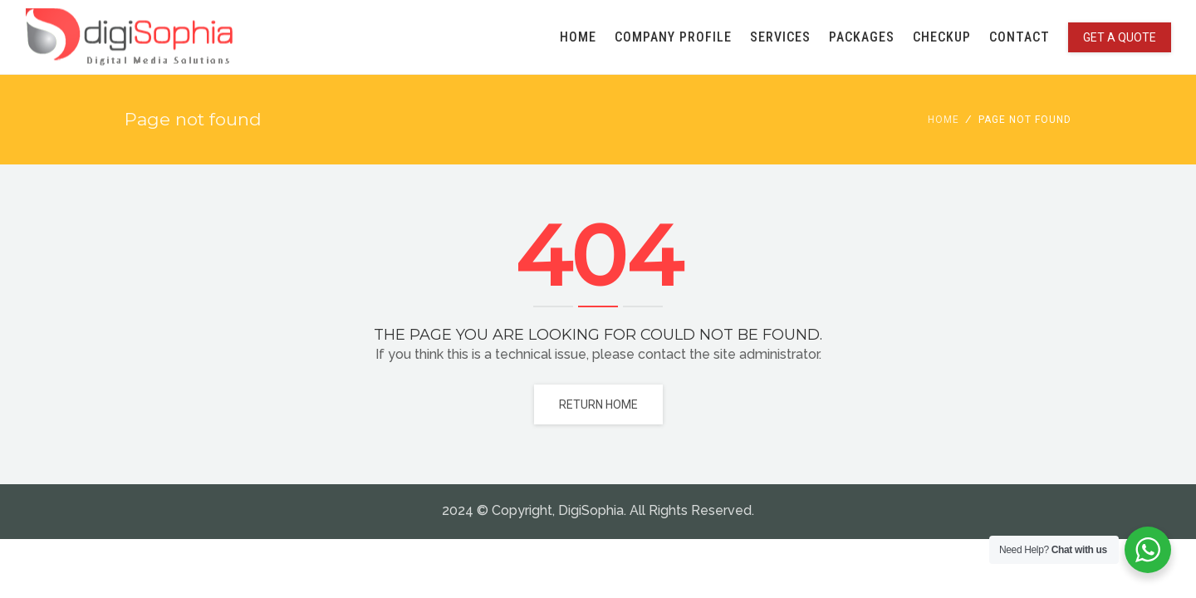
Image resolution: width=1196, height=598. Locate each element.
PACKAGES (862, 37)
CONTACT (1019, 37)
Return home (598, 404)
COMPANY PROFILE (673, 37)
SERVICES (780, 37)
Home (943, 119)
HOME (578, 37)
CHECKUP (942, 37)
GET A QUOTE (1119, 37)
